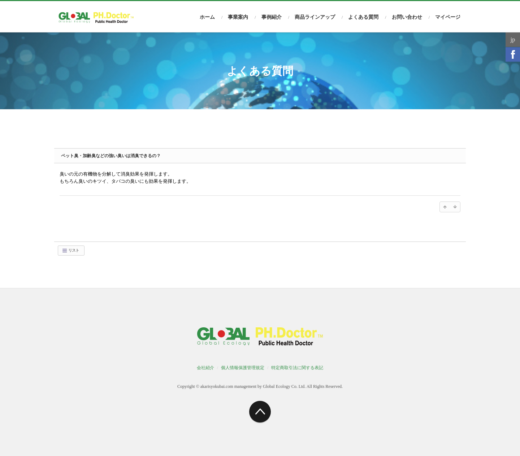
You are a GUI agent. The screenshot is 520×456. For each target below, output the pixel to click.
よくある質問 (363, 17)
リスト (70, 250)
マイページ (447, 17)
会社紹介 (205, 367)
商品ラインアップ (315, 17)
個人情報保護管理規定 (242, 367)
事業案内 (238, 17)
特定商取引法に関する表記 (297, 367)
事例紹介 (271, 17)
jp (512, 39)
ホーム (207, 17)
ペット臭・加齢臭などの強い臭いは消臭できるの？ (111, 155)
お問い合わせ (407, 17)
